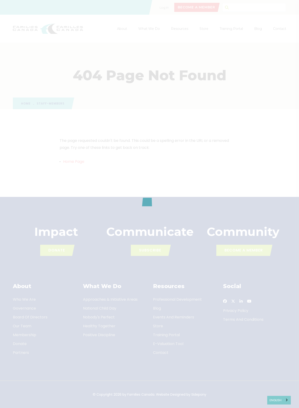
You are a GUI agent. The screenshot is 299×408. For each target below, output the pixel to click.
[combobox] (279, 400)
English (275, 400)
